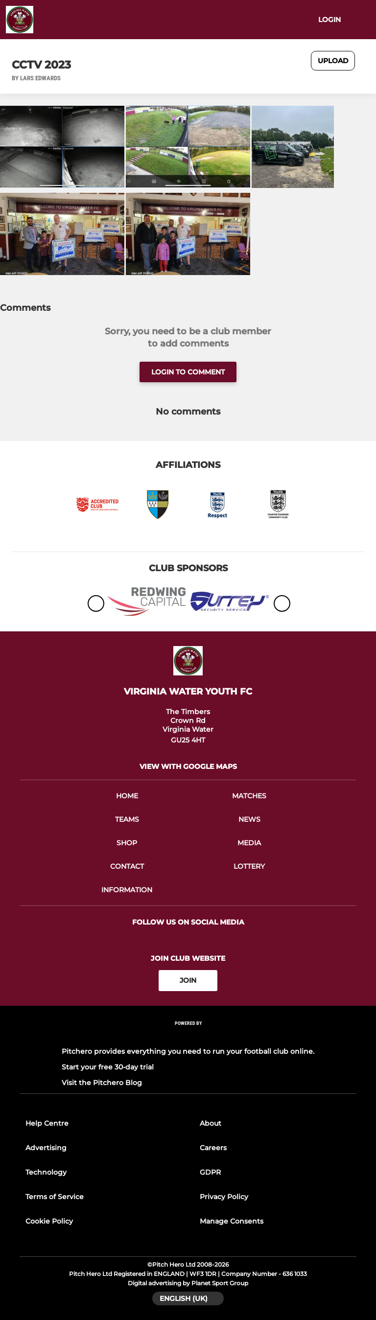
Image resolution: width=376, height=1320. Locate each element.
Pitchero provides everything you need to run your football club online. (188, 1051)
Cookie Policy (49, 1221)
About (210, 1123)
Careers (213, 1147)
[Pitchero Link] (188, 1036)
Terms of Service (54, 1196)
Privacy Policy (224, 1196)
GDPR (210, 1172)
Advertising (46, 1147)
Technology (46, 1172)
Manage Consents (231, 1221)
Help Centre (47, 1123)
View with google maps (188, 766)
